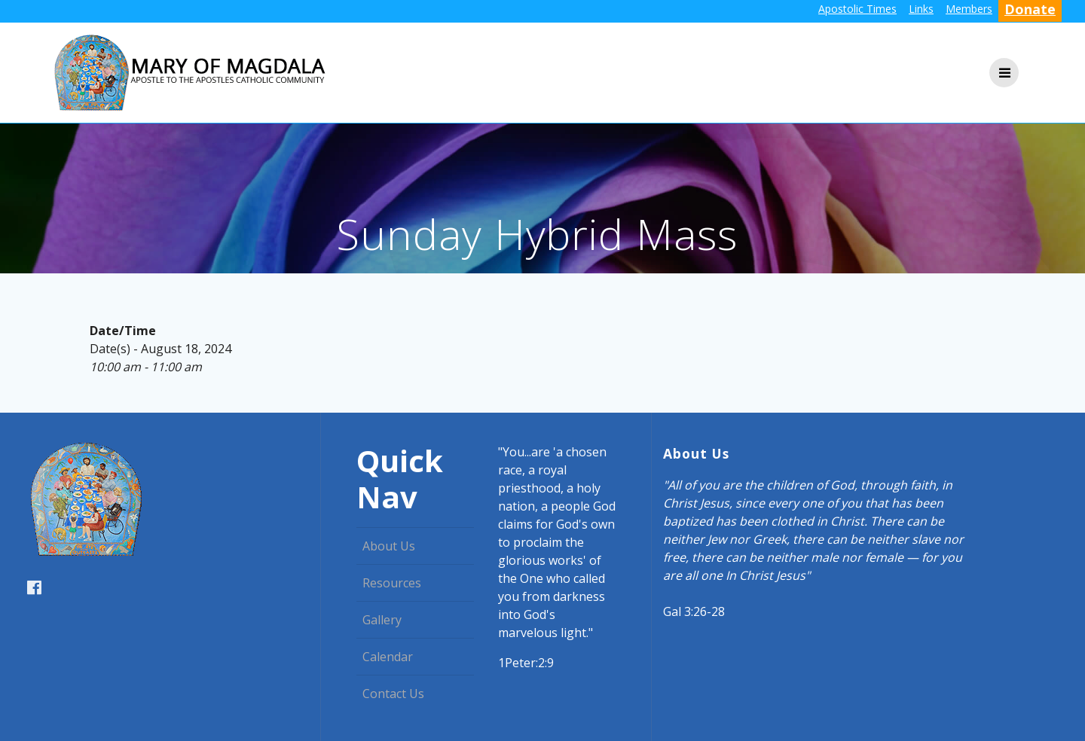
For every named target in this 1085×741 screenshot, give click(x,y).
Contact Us (393, 693)
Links (921, 9)
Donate (1030, 9)
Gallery (382, 619)
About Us (388, 546)
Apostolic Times (857, 9)
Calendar (387, 656)
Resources (391, 583)
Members (969, 9)
